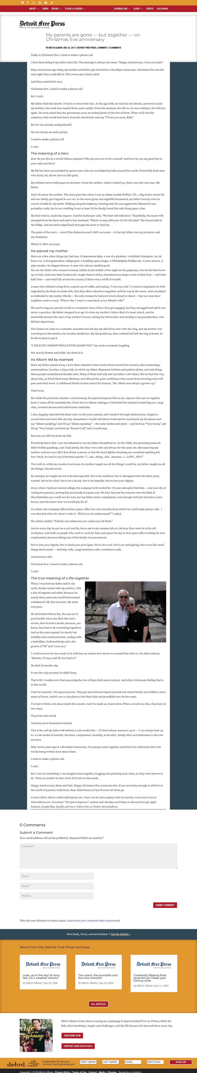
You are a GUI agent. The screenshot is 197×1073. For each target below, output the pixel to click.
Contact (92, 1069)
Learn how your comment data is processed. (93, 918)
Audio (137, 8)
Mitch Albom (55, 45)
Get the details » (120, 931)
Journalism (120, 8)
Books (55, 8)
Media (102, 1069)
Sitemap (112, 1069)
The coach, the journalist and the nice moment (97, 974)
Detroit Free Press (86, 45)
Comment (102, 45)
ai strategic (135, 1069)
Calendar (162, 8)
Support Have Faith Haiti (78, 1043)
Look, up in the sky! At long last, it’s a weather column (41, 974)
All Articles (98, 1001)
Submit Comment (165, 902)
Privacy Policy (62, 1069)
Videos (150, 8)
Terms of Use (79, 1069)
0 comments (115, 45)
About (32, 8)
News (45, 8)
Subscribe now (72, 1033)
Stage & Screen (73, 8)
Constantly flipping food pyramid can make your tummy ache (150, 975)
